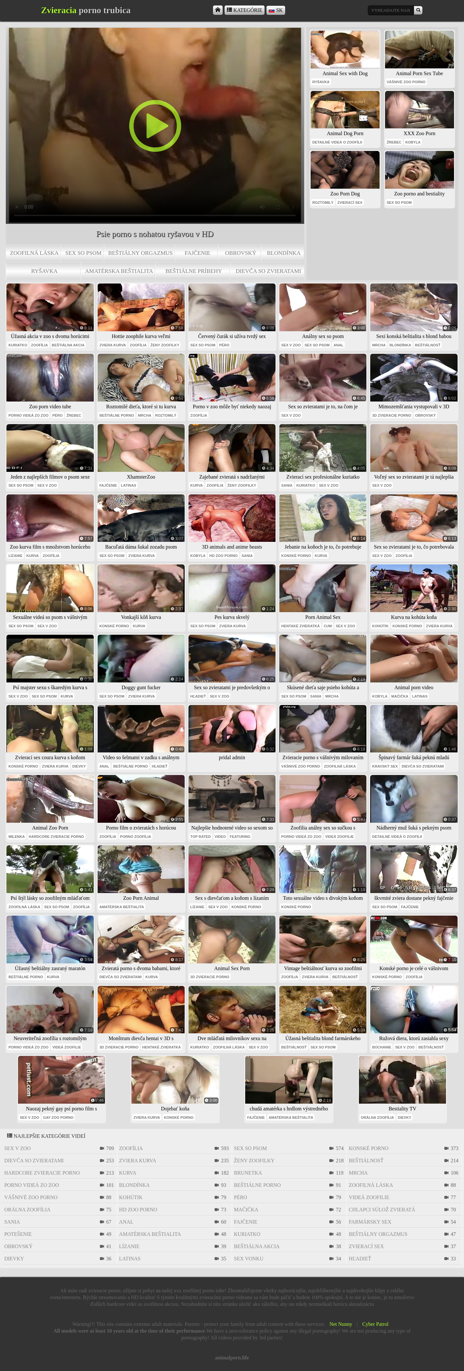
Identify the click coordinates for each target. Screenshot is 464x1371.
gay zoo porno (58, 1117)
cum (328, 626)
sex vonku (249, 1258)
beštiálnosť (427, 345)
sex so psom (83, 253)
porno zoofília (135, 837)
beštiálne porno (116, 415)
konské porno (296, 556)
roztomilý (323, 202)
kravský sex (385, 766)
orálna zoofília (377, 1117)
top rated (200, 837)
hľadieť (198, 696)
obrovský (240, 253)
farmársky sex (370, 1222)
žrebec (394, 142)
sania (287, 485)
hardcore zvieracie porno (56, 837)
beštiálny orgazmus (140, 253)
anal (338, 345)
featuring (240, 837)
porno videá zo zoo (28, 415)
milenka (16, 837)
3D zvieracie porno (391, 415)
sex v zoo (291, 345)
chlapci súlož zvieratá (382, 1209)
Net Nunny (340, 1324)
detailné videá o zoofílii (337, 142)
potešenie (18, 1234)
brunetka (248, 1173)
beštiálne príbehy (193, 271)
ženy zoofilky (164, 345)
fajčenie (197, 253)
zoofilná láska (34, 253)
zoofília (39, 345)
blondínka (284, 253)
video (220, 837)
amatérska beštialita (119, 271)
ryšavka (44, 271)
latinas (128, 485)
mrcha (379, 345)
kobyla (412, 142)
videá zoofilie (339, 837)
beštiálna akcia (68, 345)
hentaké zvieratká (300, 626)
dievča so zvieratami (268, 271)
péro (224, 345)
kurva (196, 485)
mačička (399, 696)
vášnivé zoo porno (406, 82)
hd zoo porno (223, 556)
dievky (79, 766)
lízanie (15, 556)
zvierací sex (349, 202)
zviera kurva (112, 345)
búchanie (381, 1047)
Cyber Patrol (375, 1324)
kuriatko (17, 345)
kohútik (380, 626)
